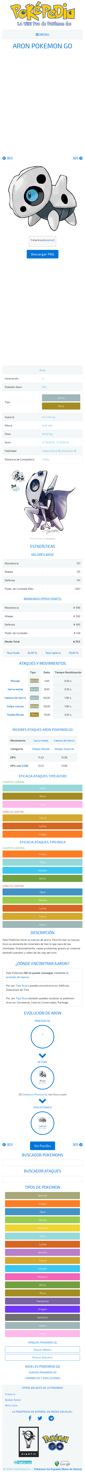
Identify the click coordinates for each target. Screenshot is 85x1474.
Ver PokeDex (42, 1146)
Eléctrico (42, 1227)
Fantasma (42, 1301)
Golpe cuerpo (15, 706)
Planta (43, 900)
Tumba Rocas (15, 714)
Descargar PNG (42, 254)
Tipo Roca (22, 998)
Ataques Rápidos (42, 1349)
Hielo (42, 788)
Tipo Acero (22, 985)
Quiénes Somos (13, 1399)
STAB (25, 765)
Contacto (10, 1394)
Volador (42, 870)
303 (8, 158)
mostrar (48, 240)
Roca (61, 406)
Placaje (15, 680)
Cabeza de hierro (15, 697)
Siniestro (42, 1317)
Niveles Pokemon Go (42, 1366)
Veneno (42, 1252)
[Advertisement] (42, 102)
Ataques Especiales (42, 1357)
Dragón (42, 1309)
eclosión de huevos (17, 977)
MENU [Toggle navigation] (42, 34)
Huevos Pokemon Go (42, 1372)
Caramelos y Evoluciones (42, 1378)
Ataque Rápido (41, 748)
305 (77, 158)
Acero (61, 397)
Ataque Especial (64, 748)
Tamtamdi (50, 538)
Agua (42, 891)
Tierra (42, 817)
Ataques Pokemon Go (42, 1342)
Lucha (42, 826)
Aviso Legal (11, 1405)
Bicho (42, 878)
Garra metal (15, 689)
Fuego (42, 834)
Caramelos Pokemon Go (35, 1094)
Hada (42, 804)
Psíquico (42, 1276)
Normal (34, 680)
